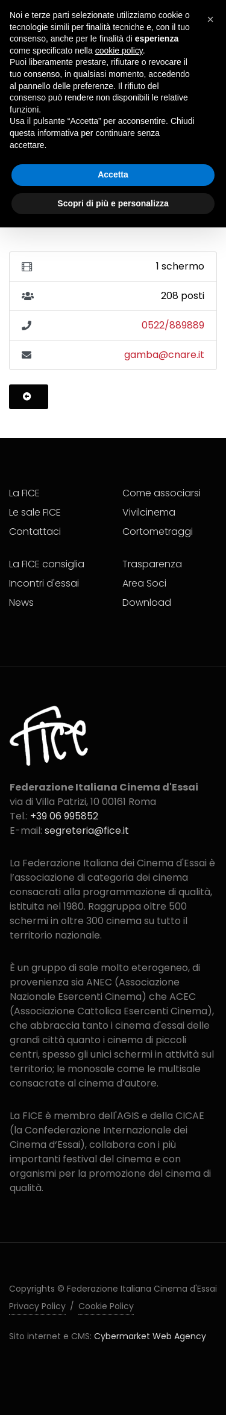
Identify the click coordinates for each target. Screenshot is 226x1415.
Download (146, 602)
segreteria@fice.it (87, 830)
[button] (210, 19)
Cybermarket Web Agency (150, 1336)
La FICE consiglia (46, 564)
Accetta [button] (113, 174)
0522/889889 (173, 325)
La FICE (24, 493)
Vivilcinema (148, 512)
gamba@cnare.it (164, 355)
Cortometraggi (157, 531)
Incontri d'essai (44, 583)
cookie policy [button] (119, 50)
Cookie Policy (106, 1306)
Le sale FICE (35, 512)
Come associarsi (161, 493)
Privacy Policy (37, 1306)
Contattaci (35, 531)
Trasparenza (152, 564)
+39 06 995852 (64, 816)
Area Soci (144, 583)
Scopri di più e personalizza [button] (112, 203)
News (21, 602)
